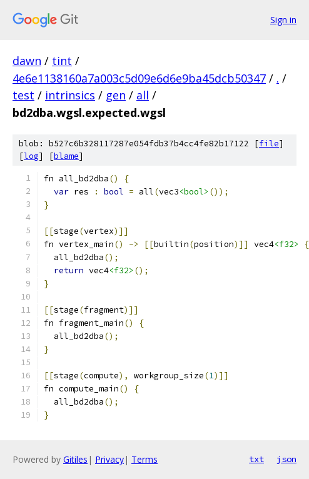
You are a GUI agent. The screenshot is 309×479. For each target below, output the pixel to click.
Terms (144, 459)
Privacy (109, 459)
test (23, 95)
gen (116, 95)
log (31, 156)
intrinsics (70, 95)
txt (256, 459)
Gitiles (75, 459)
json (286, 459)
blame (66, 156)
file (269, 143)
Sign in (283, 20)
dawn (27, 60)
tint (62, 60)
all (142, 95)
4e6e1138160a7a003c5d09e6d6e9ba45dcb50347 (139, 78)
